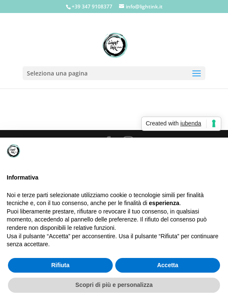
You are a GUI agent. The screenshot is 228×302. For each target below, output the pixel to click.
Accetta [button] (168, 265)
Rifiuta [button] (60, 265)
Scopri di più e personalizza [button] (114, 284)
